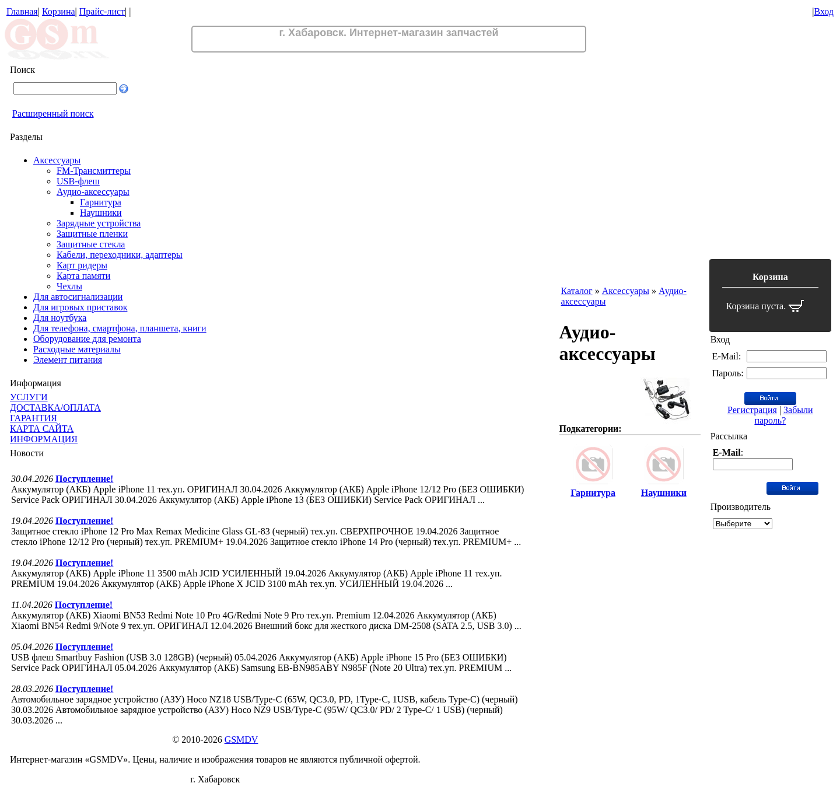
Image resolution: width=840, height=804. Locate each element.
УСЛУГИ (29, 397)
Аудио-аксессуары (93, 192)
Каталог (577, 291)
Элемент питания (67, 360)
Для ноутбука (59, 318)
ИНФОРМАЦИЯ (44, 439)
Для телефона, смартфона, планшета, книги (119, 328)
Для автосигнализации (78, 297)
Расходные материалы (77, 349)
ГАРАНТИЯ (33, 418)
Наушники (101, 213)
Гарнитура (100, 202)
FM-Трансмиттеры (94, 171)
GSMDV (241, 739)
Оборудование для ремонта (87, 339)
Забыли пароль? (783, 415)
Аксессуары (56, 160)
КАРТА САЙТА (42, 429)
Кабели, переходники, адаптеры (120, 255)
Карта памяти (83, 276)
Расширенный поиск (53, 113)
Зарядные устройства (99, 223)
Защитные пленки (92, 234)
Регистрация (752, 410)
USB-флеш (78, 181)
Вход (824, 11)
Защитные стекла (91, 244)
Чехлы (69, 286)
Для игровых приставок (80, 307)
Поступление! (84, 479)
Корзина (58, 11)
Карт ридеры (82, 265)
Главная (22, 11)
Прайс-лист (102, 11)
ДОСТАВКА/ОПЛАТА (55, 408)
